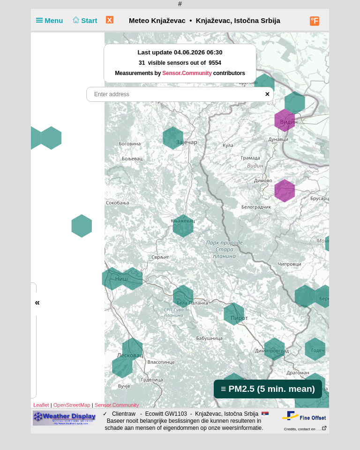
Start (84, 20)
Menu (51, 20)
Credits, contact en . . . (305, 429)
